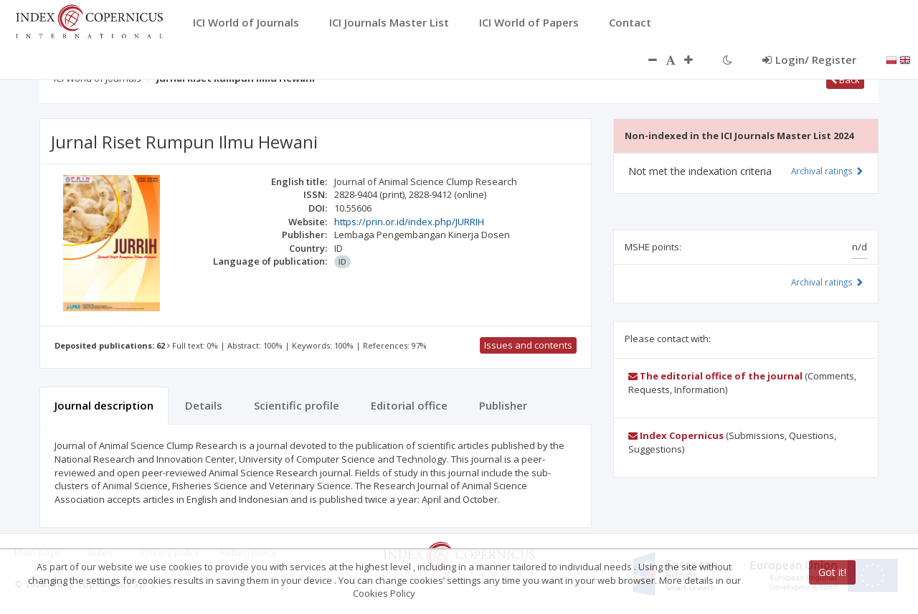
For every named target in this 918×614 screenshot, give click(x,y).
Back (845, 79)
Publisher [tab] (503, 405)
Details (203, 405)
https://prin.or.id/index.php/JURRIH (409, 221)
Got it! (832, 572)
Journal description (104, 405)
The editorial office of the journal (715, 375)
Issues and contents (528, 345)
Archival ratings (827, 170)
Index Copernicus (676, 435)
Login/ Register (809, 59)
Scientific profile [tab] (296, 405)
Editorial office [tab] (409, 405)
